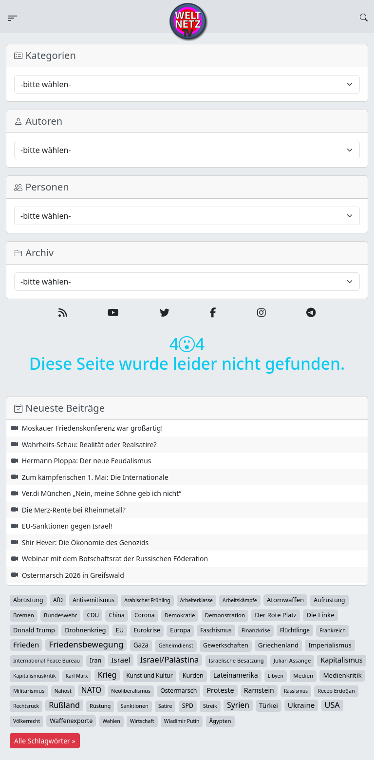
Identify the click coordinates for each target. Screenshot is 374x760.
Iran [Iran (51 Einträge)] (95, 660)
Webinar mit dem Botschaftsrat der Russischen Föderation (115, 558)
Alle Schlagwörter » (44, 740)
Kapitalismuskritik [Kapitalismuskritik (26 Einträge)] (34, 675)
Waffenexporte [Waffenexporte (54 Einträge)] (71, 720)
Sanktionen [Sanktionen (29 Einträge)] (135, 705)
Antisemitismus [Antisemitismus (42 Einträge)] (93, 600)
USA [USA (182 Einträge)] (332, 705)
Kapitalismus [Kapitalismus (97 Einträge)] (341, 660)
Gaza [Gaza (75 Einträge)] (141, 644)
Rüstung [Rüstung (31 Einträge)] (100, 705)
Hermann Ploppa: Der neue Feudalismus (86, 460)
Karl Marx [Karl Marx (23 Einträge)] (77, 675)
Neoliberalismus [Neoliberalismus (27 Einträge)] (130, 690)
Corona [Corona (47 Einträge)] (144, 615)
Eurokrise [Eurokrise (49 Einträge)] (146, 630)
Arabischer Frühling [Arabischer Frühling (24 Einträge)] (147, 600)
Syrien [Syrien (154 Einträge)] (238, 705)
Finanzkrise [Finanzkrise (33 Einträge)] (256, 630)
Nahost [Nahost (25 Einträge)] (63, 690)
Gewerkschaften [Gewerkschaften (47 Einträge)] (225, 645)
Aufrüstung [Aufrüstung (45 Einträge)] (329, 600)
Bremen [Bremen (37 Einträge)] (23, 615)
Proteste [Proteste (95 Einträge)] (220, 690)
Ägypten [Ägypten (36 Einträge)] (220, 720)
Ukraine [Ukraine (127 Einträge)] (301, 705)
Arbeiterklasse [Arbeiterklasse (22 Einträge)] (196, 600)
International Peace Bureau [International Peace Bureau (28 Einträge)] (46, 660)
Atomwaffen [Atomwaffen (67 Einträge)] (285, 599)
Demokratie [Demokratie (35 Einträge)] (180, 615)
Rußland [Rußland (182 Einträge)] (64, 705)
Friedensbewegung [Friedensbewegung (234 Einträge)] (86, 644)
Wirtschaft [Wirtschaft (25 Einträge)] (142, 721)
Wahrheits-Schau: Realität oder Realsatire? (89, 444)
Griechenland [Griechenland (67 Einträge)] (278, 645)
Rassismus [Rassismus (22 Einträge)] (296, 690)
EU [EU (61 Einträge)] (120, 630)
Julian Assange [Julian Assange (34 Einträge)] (292, 660)
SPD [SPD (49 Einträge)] (187, 706)
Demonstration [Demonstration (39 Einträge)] (225, 615)
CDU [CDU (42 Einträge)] (93, 615)
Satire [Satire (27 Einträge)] (165, 706)
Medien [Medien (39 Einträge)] (303, 675)
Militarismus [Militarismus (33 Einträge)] (29, 690)
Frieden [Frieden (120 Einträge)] (26, 644)
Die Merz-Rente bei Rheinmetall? (74, 509)
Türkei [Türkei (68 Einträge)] (268, 705)
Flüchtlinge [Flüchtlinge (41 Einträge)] (295, 630)
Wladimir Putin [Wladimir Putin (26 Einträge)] (182, 721)
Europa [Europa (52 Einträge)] (180, 630)
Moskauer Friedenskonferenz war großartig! (92, 428)
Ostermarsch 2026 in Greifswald (73, 575)
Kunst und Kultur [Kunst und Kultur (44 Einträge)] (149, 675)
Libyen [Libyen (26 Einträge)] (275, 675)
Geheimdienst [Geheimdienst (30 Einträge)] (175, 645)
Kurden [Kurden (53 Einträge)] (193, 675)
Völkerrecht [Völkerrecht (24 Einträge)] (26, 721)
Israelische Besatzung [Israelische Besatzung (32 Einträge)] (236, 660)
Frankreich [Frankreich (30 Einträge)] (332, 630)
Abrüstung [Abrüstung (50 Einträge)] (28, 600)
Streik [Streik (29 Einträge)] (210, 705)
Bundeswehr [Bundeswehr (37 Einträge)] (60, 615)
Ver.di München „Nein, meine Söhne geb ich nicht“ (102, 493)
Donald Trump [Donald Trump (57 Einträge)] (34, 630)
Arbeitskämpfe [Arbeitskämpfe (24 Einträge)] (240, 600)
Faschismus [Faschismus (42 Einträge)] (215, 630)
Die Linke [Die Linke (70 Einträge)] (320, 614)
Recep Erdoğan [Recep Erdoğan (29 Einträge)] (336, 690)
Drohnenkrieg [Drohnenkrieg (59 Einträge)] (85, 630)
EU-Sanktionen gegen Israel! (67, 526)
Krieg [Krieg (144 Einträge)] (107, 674)
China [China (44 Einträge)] (116, 615)
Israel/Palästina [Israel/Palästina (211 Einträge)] (169, 659)
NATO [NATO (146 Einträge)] (91, 689)
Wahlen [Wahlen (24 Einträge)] (111, 721)
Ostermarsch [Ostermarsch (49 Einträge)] (178, 690)
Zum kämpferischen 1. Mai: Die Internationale (95, 477)
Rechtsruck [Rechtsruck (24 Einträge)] (26, 706)
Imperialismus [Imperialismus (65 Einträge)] (329, 645)
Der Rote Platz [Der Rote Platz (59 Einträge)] (276, 614)
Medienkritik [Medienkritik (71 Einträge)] (342, 675)
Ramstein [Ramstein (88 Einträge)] (259, 690)
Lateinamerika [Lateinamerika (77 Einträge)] (235, 675)
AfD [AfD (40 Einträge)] (58, 600)
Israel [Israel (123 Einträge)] (120, 660)
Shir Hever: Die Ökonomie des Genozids (85, 542)
